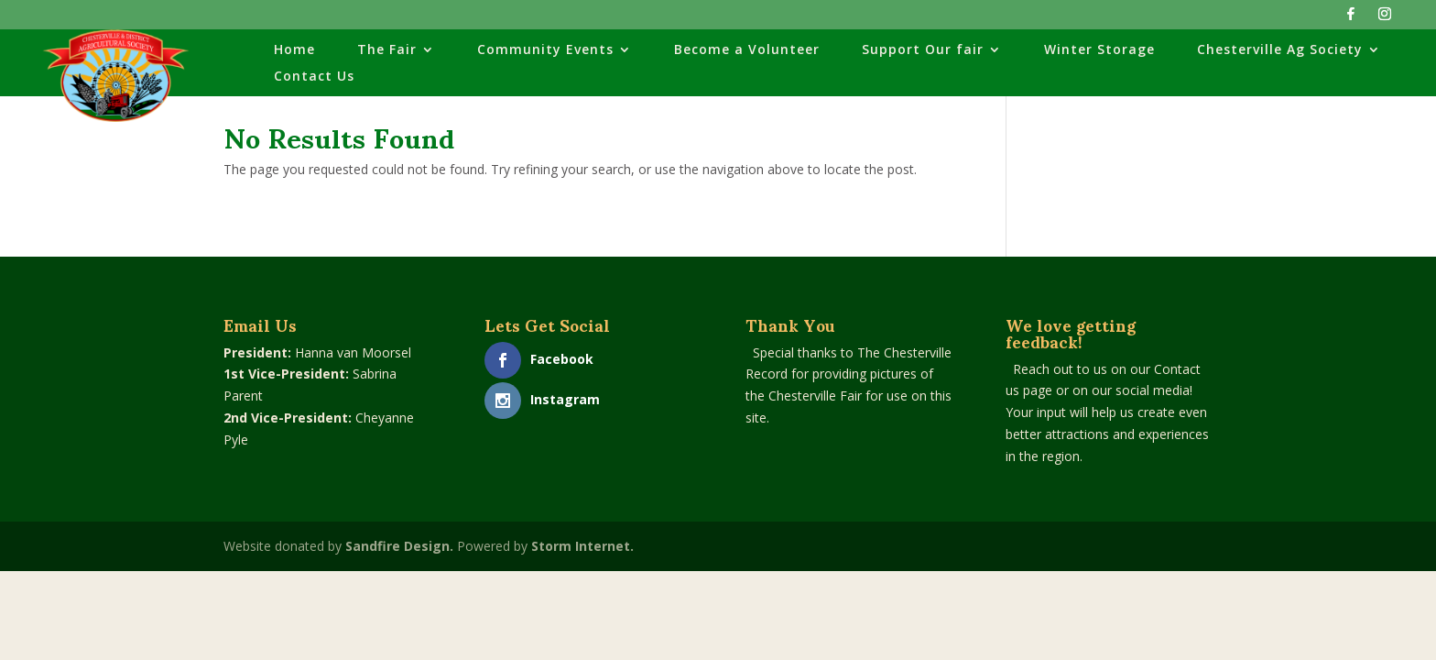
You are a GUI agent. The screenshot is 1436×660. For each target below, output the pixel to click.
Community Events (545, 50)
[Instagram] (1384, 18)
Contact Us (314, 77)
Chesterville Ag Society (1280, 50)
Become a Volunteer (747, 50)
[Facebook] (1351, 18)
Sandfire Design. (399, 546)
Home (294, 50)
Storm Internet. (582, 546)
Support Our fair (923, 50)
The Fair (387, 50)
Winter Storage (1099, 50)
